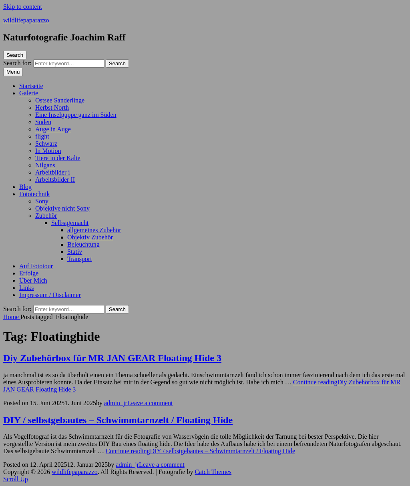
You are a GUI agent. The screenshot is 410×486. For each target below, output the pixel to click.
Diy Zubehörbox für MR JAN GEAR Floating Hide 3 (112, 358)
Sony (41, 201)
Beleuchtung (83, 244)
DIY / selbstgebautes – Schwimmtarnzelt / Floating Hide (118, 420)
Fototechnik (34, 194)
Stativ (74, 251)
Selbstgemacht (69, 222)
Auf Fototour (36, 266)
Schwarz (46, 143)
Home (11, 316)
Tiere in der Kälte (57, 158)
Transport (79, 258)
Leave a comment (150, 403)
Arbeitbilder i (52, 172)
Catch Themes (213, 471)
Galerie (28, 93)
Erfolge (28, 273)
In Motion (48, 150)
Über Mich (33, 280)
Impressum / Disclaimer (50, 294)
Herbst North (52, 107)
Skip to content (22, 6)
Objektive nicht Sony (62, 208)
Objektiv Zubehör (90, 237)
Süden (43, 121)
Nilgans (45, 165)
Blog (25, 186)
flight (42, 136)
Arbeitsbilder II (55, 179)
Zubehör (46, 215)
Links (26, 287)
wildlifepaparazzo (26, 20)
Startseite (31, 85)
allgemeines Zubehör (94, 230)
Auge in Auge (53, 129)
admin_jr (115, 403)
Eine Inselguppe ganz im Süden (76, 114)
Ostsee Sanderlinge (59, 100)
